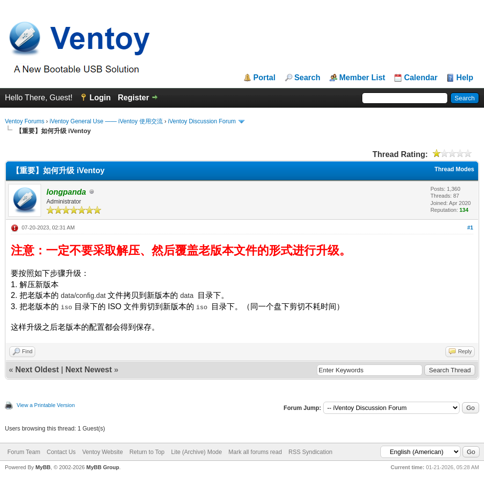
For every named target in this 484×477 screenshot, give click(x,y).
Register (133, 97)
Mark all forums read (255, 452)
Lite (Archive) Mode (196, 452)
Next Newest (89, 369)
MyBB (42, 467)
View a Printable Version (46, 405)
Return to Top (147, 452)
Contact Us (60, 452)
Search (307, 78)
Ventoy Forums (24, 121)
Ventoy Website (102, 452)
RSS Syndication (310, 452)
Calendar (420, 78)
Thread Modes (454, 169)
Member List (362, 78)
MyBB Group (102, 467)
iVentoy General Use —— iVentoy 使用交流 (105, 121)
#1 (470, 227)
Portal (264, 78)
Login (100, 97)
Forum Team (23, 452)
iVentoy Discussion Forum (202, 121)
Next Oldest (37, 369)
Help (464, 78)
